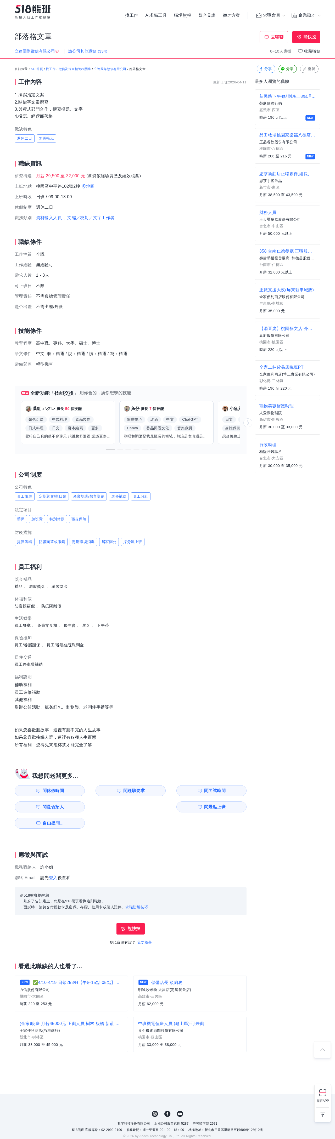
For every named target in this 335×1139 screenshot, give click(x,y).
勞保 (21, 519)
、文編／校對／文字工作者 (89, 217)
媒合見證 (207, 16)
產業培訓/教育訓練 (89, 496)
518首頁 (37, 69)
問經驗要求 (104, 790)
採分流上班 (132, 542)
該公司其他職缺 (87, 51)
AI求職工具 (156, 16)
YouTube (180, 1098)
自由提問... (104, 807)
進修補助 (118, 496)
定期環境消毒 (83, 542)
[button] (110, 449)
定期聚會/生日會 (52, 496)
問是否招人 (223, 790)
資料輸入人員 (49, 217)
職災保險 (79, 519)
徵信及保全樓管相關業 (75, 69)
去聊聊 (277, 37)
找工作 (131, 16)
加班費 (37, 519)
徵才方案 (231, 16)
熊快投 (309, 37)
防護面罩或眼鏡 (52, 542)
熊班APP (322, 1101)
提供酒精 (24, 542)
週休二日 (24, 138)
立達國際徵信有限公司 (110, 69)
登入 (53, 861)
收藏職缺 (312, 51)
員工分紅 (140, 496)
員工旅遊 (24, 496)
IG (155, 1098)
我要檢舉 (144, 926)
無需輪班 (46, 138)
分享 (265, 69)
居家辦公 (109, 542)
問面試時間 (164, 790)
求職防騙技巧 (136, 891)
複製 (308, 69)
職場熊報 (182, 16)
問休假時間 (44, 790)
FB (167, 1098)
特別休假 (57, 519)
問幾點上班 (44, 807)
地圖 (90, 186)
